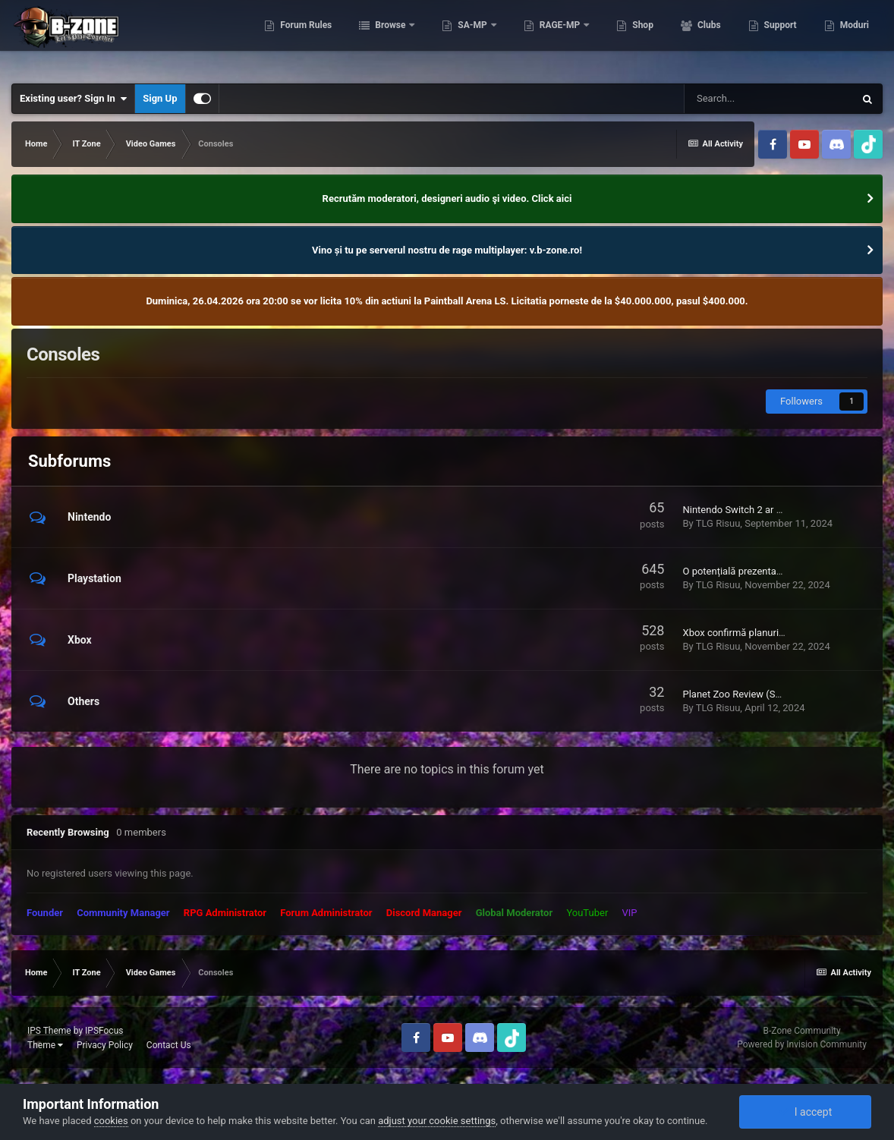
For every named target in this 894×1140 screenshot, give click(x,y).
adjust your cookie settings (437, 1120)
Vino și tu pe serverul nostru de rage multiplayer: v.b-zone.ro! (447, 250)
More (849, 38)
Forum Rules (304, 38)
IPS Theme (49, 1030)
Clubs (706, 38)
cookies (111, 1120)
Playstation (94, 578)
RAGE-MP (558, 38)
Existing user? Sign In (73, 98)
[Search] (769, 98)
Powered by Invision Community (802, 1044)
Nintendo (89, 517)
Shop (641, 38)
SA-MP (471, 38)
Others (83, 701)
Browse (389, 38)
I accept (805, 1112)
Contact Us (168, 1045)
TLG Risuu (718, 523)
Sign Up (160, 98)
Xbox (80, 640)
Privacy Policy (105, 1045)
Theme (45, 1045)
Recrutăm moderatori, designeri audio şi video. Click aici (447, 198)
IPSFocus (104, 1030)
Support (777, 38)
